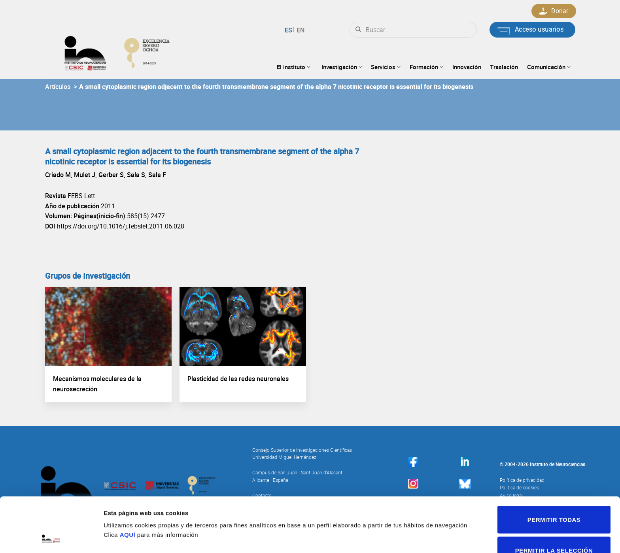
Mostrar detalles (421, 509)
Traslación (504, 67)
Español (290, 30)
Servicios (386, 67)
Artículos (57, 86)
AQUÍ (128, 483)
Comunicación (549, 67)
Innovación (466, 67)
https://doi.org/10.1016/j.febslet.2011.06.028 (120, 226)
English (299, 30)
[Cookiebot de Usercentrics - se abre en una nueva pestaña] (51, 538)
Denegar (554, 529)
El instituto (293, 67)
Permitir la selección (554, 499)
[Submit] (358, 30)
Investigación (341, 67)
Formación (426, 67)
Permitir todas (553, 468)
